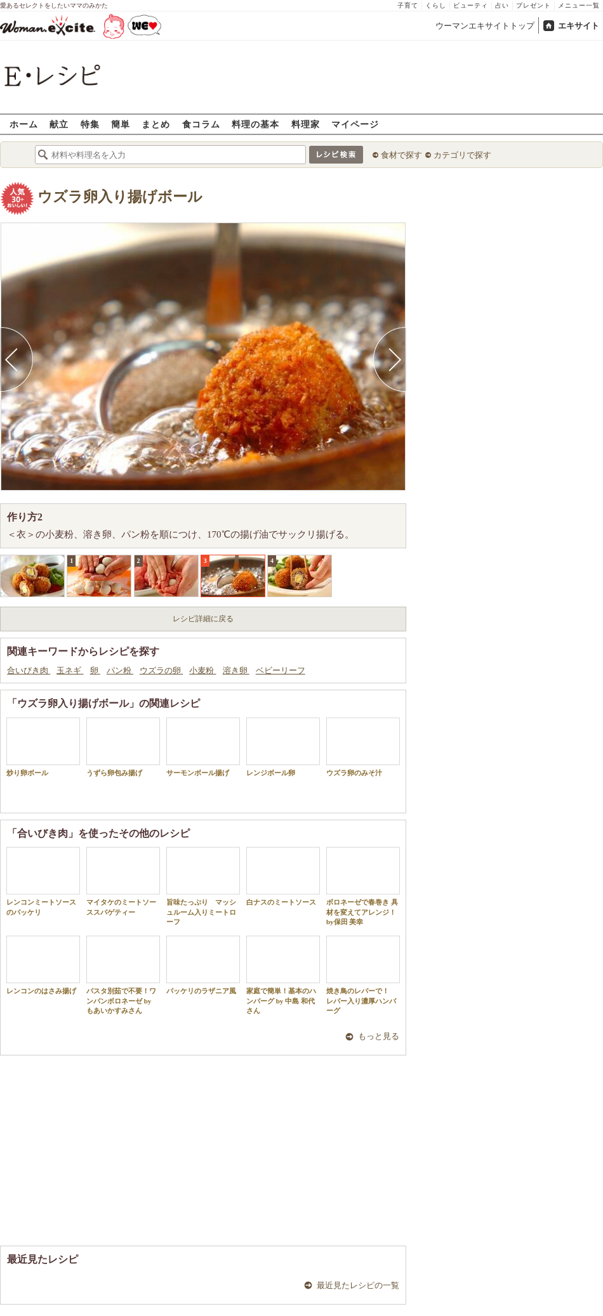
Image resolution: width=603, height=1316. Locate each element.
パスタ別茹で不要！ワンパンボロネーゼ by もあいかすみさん (123, 975)
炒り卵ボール (43, 747)
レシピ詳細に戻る (203, 618)
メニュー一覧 (579, 5)
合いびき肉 (28, 670)
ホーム (24, 124)
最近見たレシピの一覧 (358, 1285)
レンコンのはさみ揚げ (43, 965)
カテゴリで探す (462, 155)
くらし (435, 5)
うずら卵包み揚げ (123, 747)
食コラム (201, 124)
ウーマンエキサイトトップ (484, 25)
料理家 (305, 124)
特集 (90, 124)
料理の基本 (255, 124)
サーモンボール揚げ (203, 747)
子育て (407, 5)
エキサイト (578, 25)
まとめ (156, 124)
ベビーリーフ (280, 670)
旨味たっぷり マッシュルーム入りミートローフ (203, 886)
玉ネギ (69, 670)
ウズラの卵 (161, 670)
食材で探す (401, 155)
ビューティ (470, 5)
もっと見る (378, 1036)
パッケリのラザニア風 (203, 965)
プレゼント (533, 5)
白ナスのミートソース (283, 876)
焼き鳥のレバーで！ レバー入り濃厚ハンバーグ (363, 975)
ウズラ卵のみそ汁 (363, 747)
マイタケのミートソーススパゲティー (123, 881)
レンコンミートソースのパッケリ (43, 881)
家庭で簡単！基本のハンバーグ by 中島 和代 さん (283, 975)
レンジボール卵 (283, 747)
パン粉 (120, 670)
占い (502, 5)
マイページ (355, 124)
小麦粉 (202, 670)
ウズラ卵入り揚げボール (119, 197)
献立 (59, 124)
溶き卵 (236, 670)
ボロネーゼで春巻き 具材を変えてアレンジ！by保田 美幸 (363, 886)
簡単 (120, 124)
